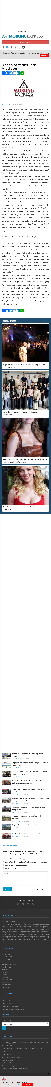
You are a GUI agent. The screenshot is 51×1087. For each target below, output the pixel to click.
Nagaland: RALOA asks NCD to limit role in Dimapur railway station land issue (30, 799)
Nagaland (15, 759)
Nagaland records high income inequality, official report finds (30, 764)
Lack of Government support (15, 859)
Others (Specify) (10, 868)
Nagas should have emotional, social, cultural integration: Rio (28, 808)
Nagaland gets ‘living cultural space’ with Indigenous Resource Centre (27, 781)
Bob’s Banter (6, 959)
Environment (6, 985)
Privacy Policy (8, 1003)
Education (5, 977)
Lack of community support (15, 865)
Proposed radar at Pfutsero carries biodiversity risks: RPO (29, 826)
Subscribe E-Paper (25, 42)
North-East (16, 821)
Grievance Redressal (10, 1007)
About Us (6, 1000)
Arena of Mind (6, 954)
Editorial (4, 974)
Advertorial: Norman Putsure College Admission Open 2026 (29, 755)
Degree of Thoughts (9, 964)
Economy (5, 972)
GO (4, 1028)
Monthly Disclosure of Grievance (14, 1010)
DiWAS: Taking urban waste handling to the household (28, 790)
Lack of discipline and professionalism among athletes (25, 862)
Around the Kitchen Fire (10, 957)
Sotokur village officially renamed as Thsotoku (29, 834)
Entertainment (7, 104)
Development (6, 967)
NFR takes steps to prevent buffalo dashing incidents (27, 817)
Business (5, 962)
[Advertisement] (25, 14)
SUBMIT (7, 889)
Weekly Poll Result (42, 889)
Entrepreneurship (8, 982)
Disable (4, 969)
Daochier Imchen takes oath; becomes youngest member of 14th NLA (29, 773)
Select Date (6, 1020)
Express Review (7, 987)
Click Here (44, 56)
